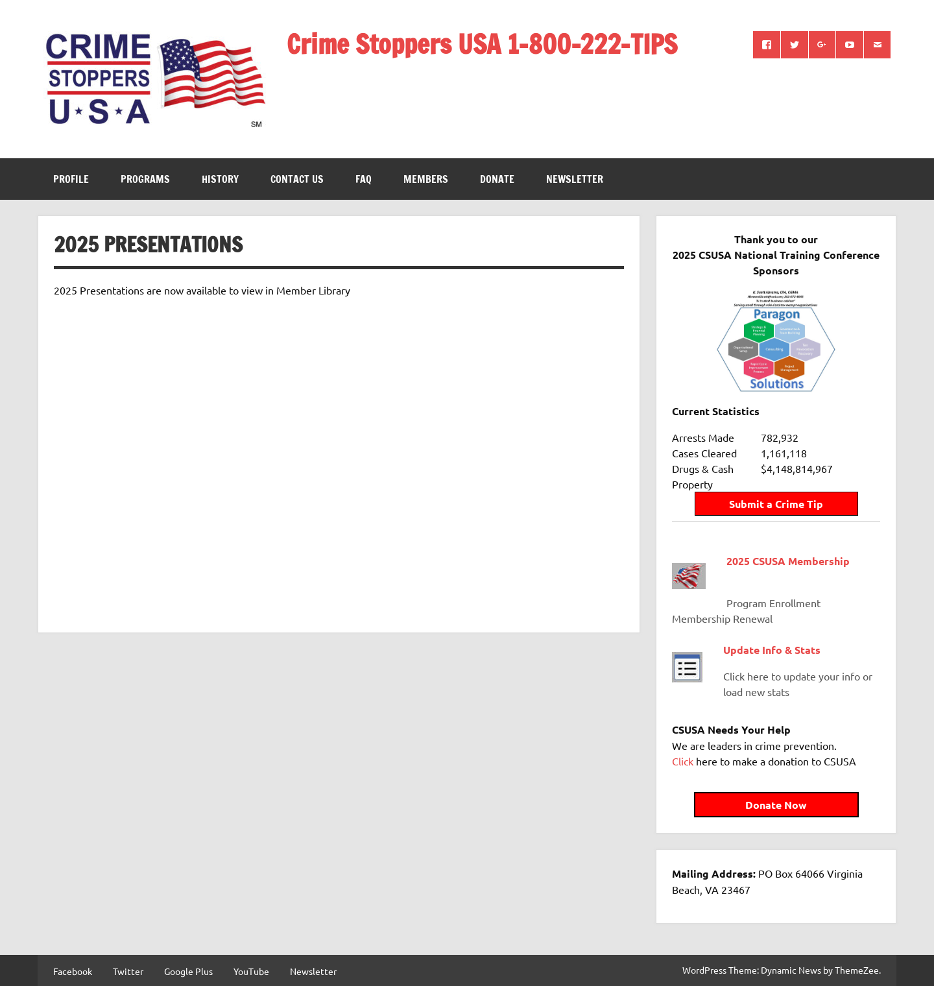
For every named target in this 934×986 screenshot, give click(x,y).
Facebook (72, 971)
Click (682, 760)
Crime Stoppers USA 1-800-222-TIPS (482, 43)
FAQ (363, 179)
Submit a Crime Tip (776, 504)
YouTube (251, 971)
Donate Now (776, 805)
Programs (145, 179)
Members (425, 179)
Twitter (128, 971)
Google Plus (188, 971)
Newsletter (574, 179)
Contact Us (297, 179)
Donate (497, 179)
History (220, 179)
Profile (71, 179)
